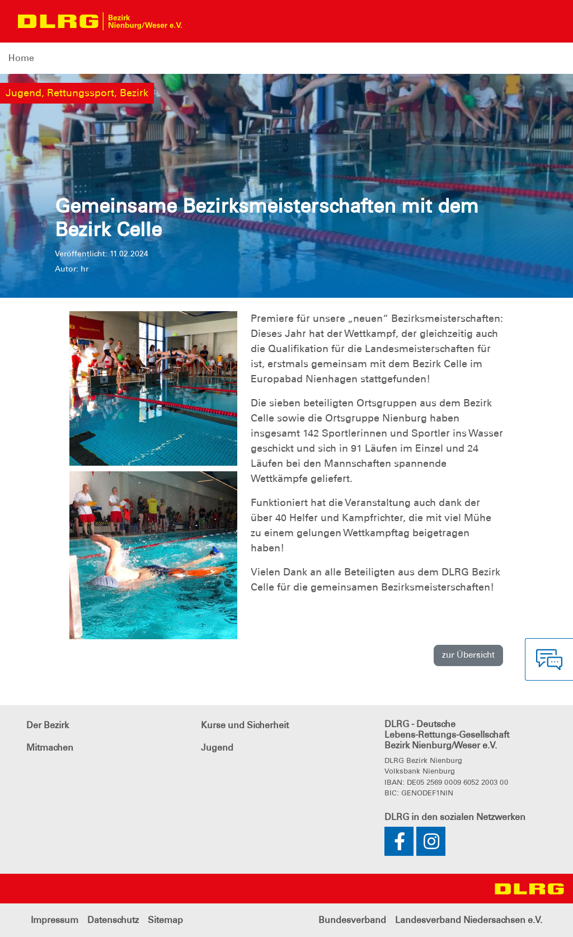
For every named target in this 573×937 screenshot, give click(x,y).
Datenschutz (113, 920)
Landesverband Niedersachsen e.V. (468, 920)
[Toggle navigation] (201, 21)
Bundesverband (352, 920)
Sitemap (165, 920)
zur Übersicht (468, 655)
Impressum (54, 920)
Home (21, 58)
